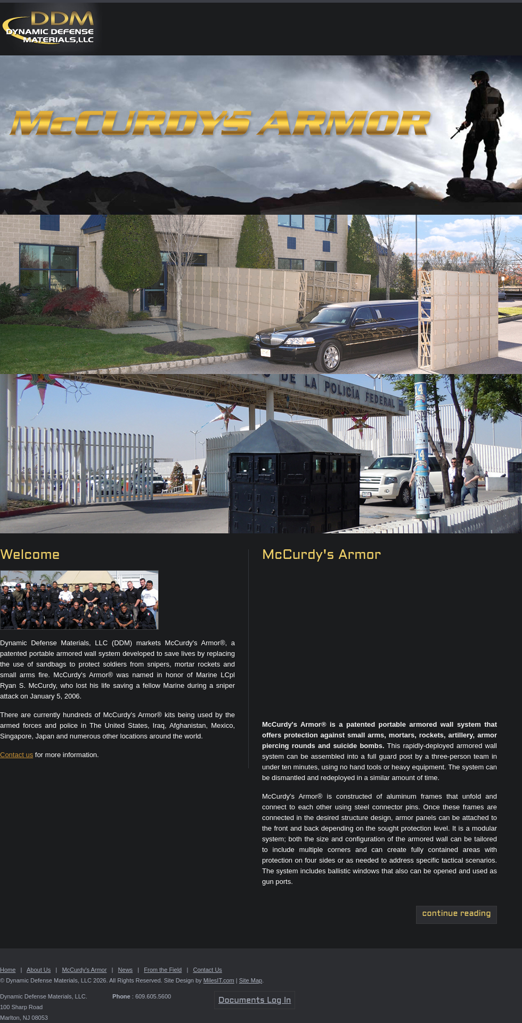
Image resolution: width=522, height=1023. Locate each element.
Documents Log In (254, 1000)
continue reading (456, 914)
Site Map (250, 980)
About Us (39, 970)
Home (7, 970)
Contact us (16, 755)
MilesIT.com (218, 980)
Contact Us (207, 970)
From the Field (163, 970)
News (125, 970)
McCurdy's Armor (84, 970)
